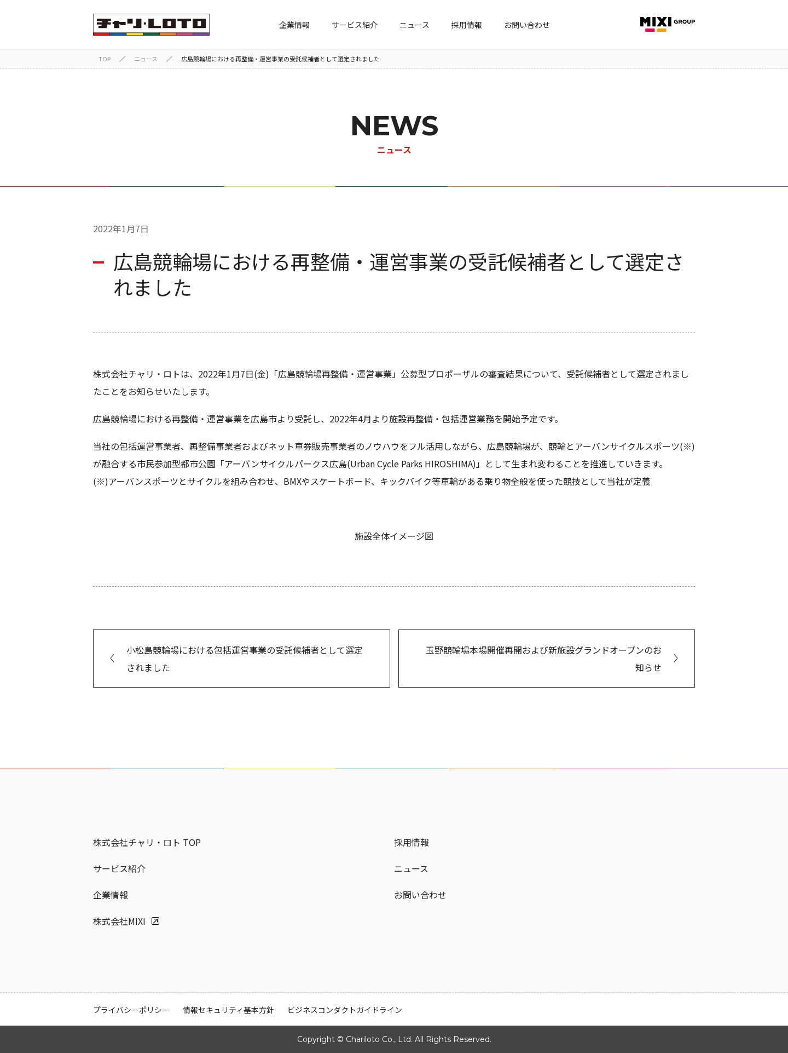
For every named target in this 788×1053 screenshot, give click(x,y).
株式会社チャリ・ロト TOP (147, 842)
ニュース (414, 24)
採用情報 (466, 24)
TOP (105, 58)
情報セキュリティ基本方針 (228, 1009)
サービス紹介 (355, 24)
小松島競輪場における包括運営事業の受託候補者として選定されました (244, 658)
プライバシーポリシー (131, 1009)
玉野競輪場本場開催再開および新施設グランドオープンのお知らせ (544, 658)
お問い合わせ (527, 24)
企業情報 (294, 24)
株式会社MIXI (119, 921)
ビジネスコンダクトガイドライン (344, 1009)
